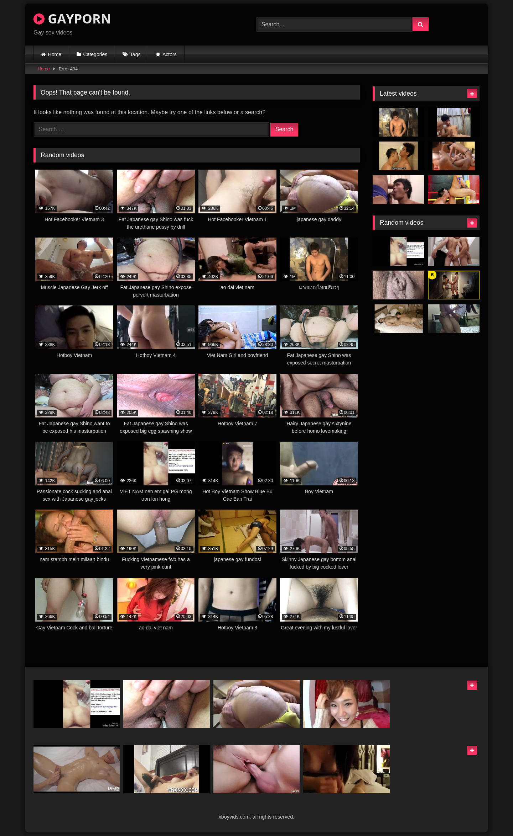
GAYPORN (72, 18)
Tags (135, 54)
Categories (95, 54)
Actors (169, 54)
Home (54, 54)
